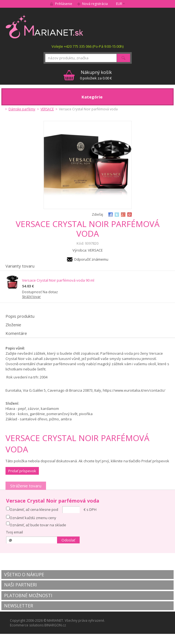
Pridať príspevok (22, 470)
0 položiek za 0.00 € (96, 75)
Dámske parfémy (22, 109)
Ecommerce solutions (27, 625)
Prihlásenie (63, 3)
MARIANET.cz (45, 26)
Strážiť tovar (31, 296)
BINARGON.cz (55, 625)
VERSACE (47, 109)
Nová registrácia (95, 3)
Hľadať (123, 58)
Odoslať (68, 540)
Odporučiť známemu (91, 259)
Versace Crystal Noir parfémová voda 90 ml (58, 280)
